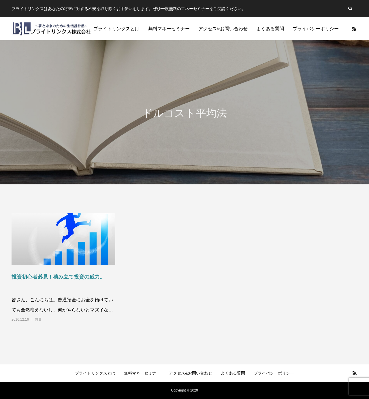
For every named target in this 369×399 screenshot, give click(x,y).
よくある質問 (270, 28)
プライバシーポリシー (316, 28)
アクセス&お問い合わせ (223, 28)
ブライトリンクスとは (116, 28)
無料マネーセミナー (169, 28)
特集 (38, 319)
